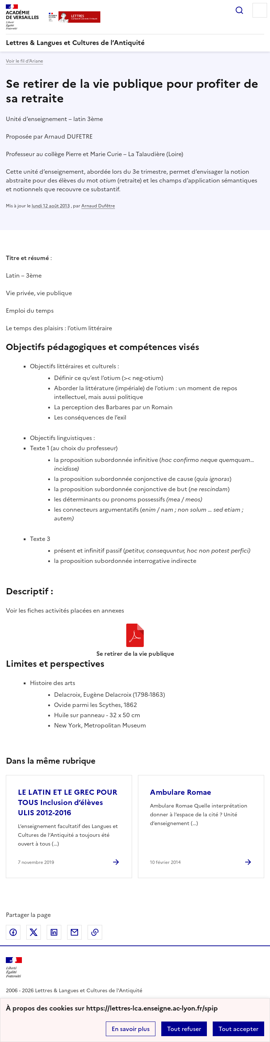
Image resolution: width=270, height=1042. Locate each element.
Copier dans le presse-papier (95, 932)
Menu (259, 10)
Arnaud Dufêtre (98, 206)
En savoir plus (131, 1028)
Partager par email (74, 932)
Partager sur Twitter (33, 932)
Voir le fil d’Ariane (24, 61)
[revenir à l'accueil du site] (135, 42)
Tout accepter (238, 1028)
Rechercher (239, 10)
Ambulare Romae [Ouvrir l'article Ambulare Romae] (180, 792)
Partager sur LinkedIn (54, 932)
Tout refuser (184, 1028)
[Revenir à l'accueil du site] (14, 967)
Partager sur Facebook (13, 932)
